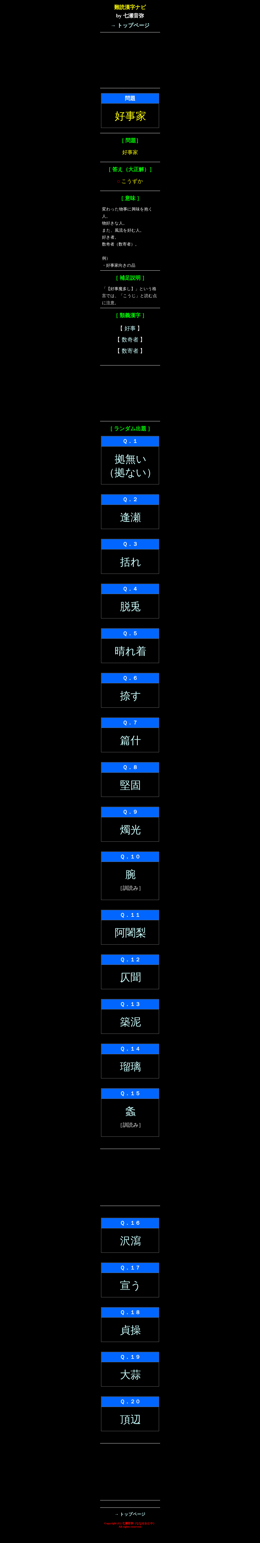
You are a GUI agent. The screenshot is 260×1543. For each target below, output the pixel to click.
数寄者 (130, 351)
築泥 (130, 1022)
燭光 (130, 830)
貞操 (130, 1330)
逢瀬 (130, 517)
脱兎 (130, 606)
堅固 (130, 785)
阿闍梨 (130, 933)
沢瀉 (130, 1241)
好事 (130, 328)
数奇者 (130, 339)
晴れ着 (130, 651)
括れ (130, 562)
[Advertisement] (130, 60)
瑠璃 (130, 1067)
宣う (130, 1285)
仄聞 (130, 977)
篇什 (130, 740)
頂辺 (130, 1419)
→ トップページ (130, 25)
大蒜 (130, 1374)
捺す (130, 696)
